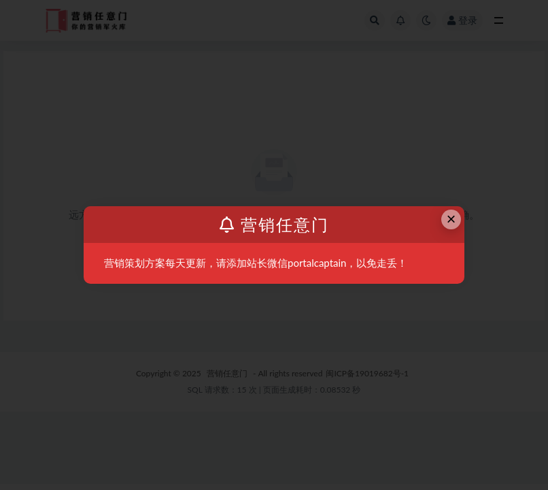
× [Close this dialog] (451, 219)
